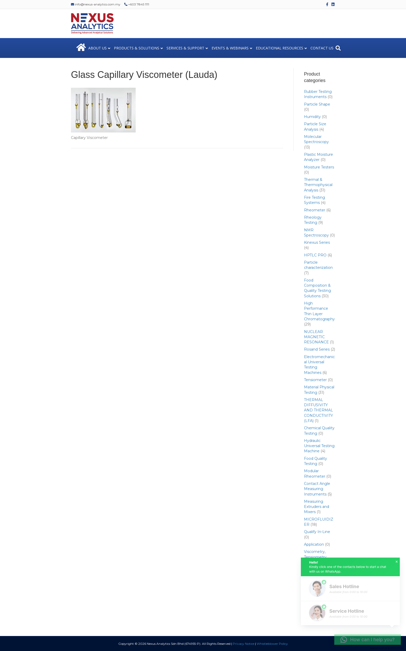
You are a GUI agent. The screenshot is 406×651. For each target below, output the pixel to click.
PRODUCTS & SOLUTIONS (136, 48)
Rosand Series (317, 349)
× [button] (396, 561)
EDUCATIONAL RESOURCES (279, 48)
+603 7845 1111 (136, 4)
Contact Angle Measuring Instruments (317, 489)
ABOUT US (97, 48)
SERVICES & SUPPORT (185, 48)
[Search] (338, 48)
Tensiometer (315, 380)
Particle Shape (317, 104)
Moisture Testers (319, 167)
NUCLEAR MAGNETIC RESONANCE (316, 337)
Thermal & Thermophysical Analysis (318, 185)
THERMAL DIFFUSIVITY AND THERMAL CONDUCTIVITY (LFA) (318, 410)
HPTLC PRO (315, 255)
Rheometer (314, 210)
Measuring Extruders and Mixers (316, 506)
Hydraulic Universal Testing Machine (319, 446)
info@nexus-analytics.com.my (95, 4)
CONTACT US (322, 48)
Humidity (312, 116)
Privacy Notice (243, 644)
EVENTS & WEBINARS (230, 48)
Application (314, 544)
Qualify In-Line (317, 531)
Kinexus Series (317, 242)
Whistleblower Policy (272, 644)
